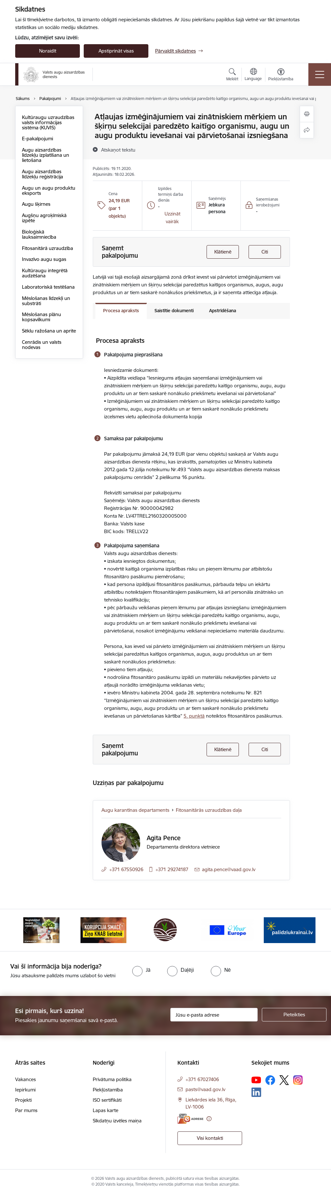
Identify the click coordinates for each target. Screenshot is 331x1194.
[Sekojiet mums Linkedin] (256, 1092)
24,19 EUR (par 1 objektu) (119, 208)
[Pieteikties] (294, 1014)
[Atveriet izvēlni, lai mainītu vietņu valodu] (253, 75)
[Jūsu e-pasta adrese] (214, 1014)
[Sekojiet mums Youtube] (256, 1080)
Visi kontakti (210, 1138)
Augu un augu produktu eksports (48, 190)
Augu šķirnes (36, 204)
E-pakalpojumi (37, 138)
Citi (265, 252)
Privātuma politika (112, 1079)
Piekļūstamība (108, 1090)
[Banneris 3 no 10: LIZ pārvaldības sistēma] (165, 930)
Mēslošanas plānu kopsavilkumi (41, 317)
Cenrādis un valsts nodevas (41, 344)
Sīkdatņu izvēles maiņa (117, 1121)
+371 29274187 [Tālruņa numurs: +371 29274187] (171, 869)
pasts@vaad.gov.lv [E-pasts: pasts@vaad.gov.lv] (205, 1089)
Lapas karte (105, 1110)
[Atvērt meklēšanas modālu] (232, 75)
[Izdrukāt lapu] (307, 114)
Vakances (25, 1079)
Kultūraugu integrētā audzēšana (45, 273)
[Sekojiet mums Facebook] (270, 1080)
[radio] (141, 970)
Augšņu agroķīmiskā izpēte (44, 218)
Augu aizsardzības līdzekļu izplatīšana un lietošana (45, 155)
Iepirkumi (25, 1090)
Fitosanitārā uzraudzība (47, 248)
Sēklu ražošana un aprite (49, 331)
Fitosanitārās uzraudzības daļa (209, 810)
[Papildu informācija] (209, 1118)
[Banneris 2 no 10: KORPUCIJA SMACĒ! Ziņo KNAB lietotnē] (103, 930)
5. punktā (194, 716)
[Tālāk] (305, 930)
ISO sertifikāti (107, 1100)
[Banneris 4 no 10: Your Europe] (227, 930)
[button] (172, 217)
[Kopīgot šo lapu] (307, 130)
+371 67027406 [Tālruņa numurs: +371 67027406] (202, 1079)
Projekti (23, 1100)
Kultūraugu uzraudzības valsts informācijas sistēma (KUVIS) (48, 122)
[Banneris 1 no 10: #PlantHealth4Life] (41, 930)
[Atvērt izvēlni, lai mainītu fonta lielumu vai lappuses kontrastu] (280, 75)
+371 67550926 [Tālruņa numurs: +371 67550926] (126, 869)
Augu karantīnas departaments (135, 810)
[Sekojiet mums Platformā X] (284, 1080)
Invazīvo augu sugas (44, 259)
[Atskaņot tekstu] (118, 150)
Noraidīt (47, 51)
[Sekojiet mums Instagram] (298, 1080)
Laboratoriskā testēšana (48, 287)
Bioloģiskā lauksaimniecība (39, 234)
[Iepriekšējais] (25, 930)
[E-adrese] (190, 1118)
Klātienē (222, 252)
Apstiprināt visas (116, 51)
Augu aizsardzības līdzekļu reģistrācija (42, 174)
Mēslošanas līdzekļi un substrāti (46, 300)
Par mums (26, 1110)
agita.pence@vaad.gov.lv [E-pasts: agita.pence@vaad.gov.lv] (228, 869)
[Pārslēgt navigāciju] (319, 74)
